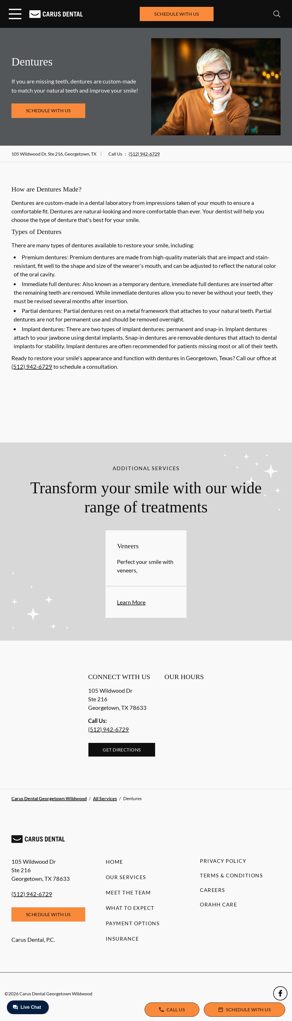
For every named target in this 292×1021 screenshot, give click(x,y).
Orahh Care (218, 904)
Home (114, 862)
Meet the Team (128, 892)
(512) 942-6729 (144, 153)
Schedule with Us (176, 14)
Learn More (131, 602)
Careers (212, 890)
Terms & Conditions (231, 875)
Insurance (122, 939)
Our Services (126, 877)
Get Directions (122, 749)
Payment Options (133, 923)
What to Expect (130, 908)
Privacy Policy (223, 861)
